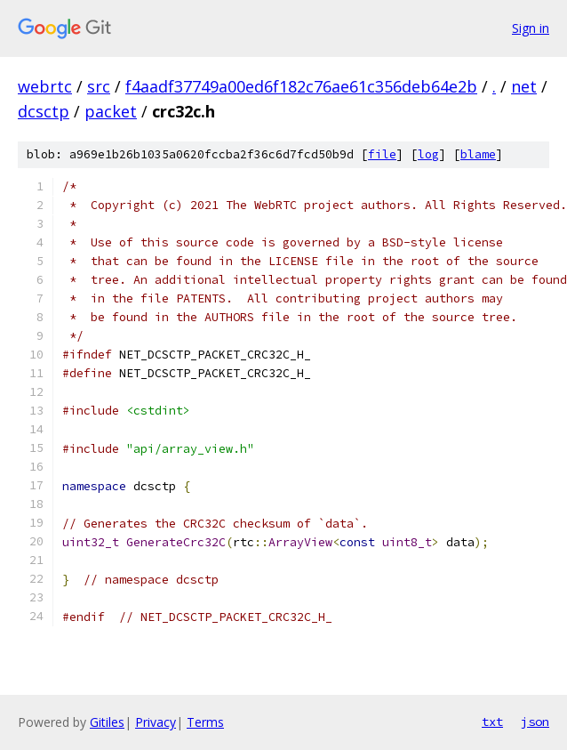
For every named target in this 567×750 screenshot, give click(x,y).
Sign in (530, 28)
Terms (205, 722)
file (382, 154)
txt (492, 722)
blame (478, 154)
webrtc (45, 86)
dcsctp (43, 111)
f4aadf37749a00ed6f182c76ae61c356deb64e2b (301, 86)
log (428, 154)
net (524, 86)
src (98, 86)
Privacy (155, 722)
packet (110, 111)
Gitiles (107, 722)
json (535, 722)
